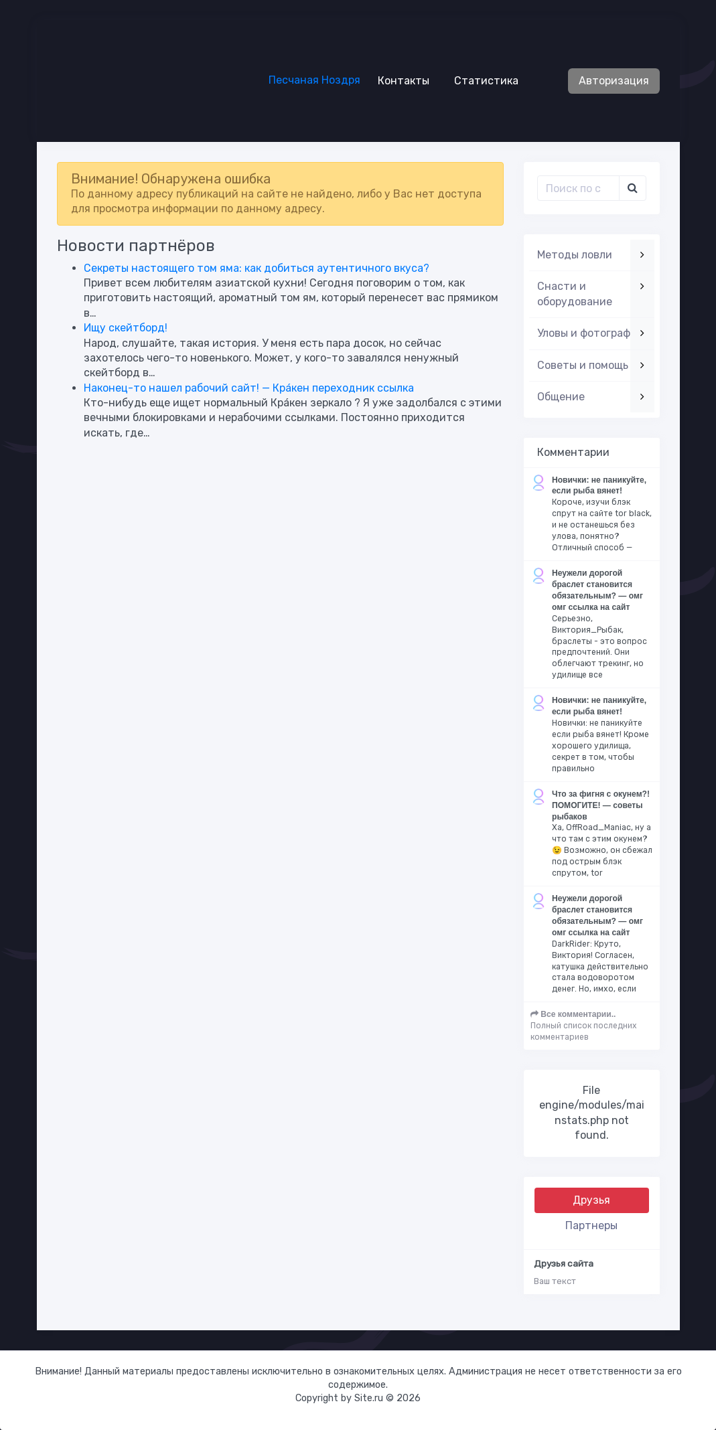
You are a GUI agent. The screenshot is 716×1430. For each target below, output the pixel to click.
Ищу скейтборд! (125, 327)
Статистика (480, 80)
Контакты (398, 80)
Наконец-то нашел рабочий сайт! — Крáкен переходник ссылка (249, 388)
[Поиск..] (578, 188)
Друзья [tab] (591, 1200)
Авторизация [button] (614, 80)
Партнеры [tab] (591, 1225)
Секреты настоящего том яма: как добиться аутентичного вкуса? (256, 268)
